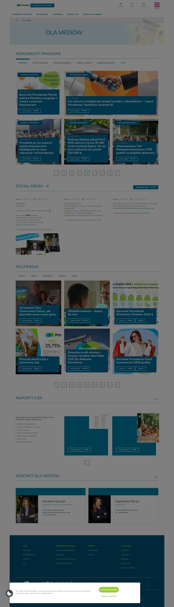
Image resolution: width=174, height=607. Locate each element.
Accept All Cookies (108, 589)
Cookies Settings (108, 596)
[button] (9, 593)
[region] (75, 593)
